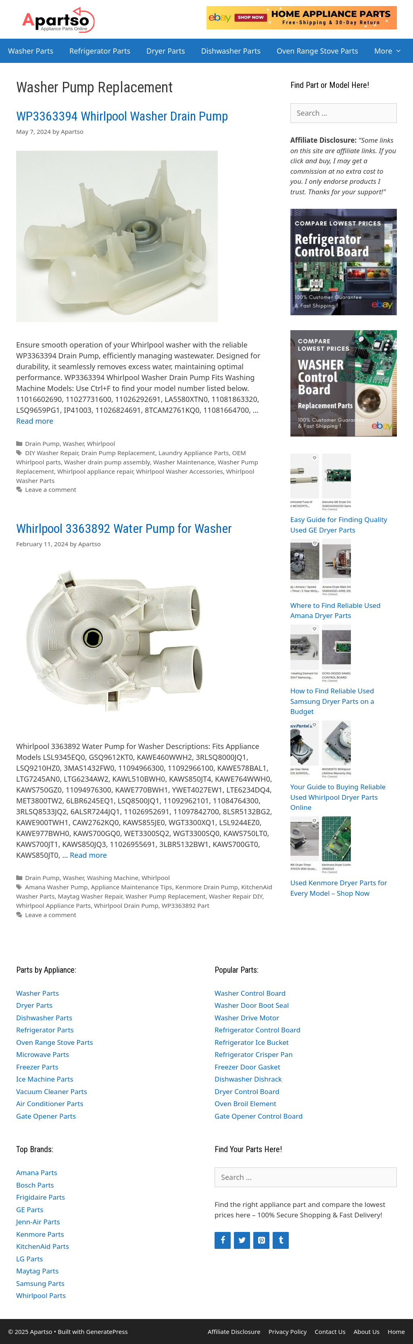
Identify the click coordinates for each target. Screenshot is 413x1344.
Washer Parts (30, 51)
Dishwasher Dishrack (248, 1079)
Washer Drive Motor (247, 1017)
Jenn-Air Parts (38, 1221)
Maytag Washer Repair (90, 896)
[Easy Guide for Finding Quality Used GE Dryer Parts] (320, 483)
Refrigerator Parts (99, 51)
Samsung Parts (40, 1283)
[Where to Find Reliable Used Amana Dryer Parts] (320, 568)
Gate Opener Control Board (258, 1116)
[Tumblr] (281, 1240)
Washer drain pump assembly (107, 462)
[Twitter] (242, 1240)
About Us (367, 1331)
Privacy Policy (288, 1331)
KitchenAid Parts (42, 1246)
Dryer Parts (165, 51)
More (392, 51)
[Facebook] (223, 1240)
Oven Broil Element (245, 1103)
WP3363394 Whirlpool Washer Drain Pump (122, 116)
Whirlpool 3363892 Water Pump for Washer (124, 528)
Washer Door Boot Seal (252, 1005)
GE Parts (29, 1209)
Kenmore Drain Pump (206, 887)
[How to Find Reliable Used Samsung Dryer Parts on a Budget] (320, 654)
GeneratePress (106, 1331)
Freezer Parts (37, 1066)
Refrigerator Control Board (257, 1029)
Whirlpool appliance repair (95, 471)
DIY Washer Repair (51, 453)
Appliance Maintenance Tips (131, 887)
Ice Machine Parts (44, 1079)
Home (396, 1331)
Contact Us (330, 1331)
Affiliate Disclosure (234, 1331)
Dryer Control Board (247, 1091)
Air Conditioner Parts (49, 1103)
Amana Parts (36, 1172)
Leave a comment (50, 489)
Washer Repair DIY (236, 896)
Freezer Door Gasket (247, 1066)
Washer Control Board (250, 993)
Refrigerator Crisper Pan (254, 1054)
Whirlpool (101, 443)
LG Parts (29, 1258)
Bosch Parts (35, 1185)
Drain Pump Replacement (118, 453)
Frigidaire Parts (40, 1197)
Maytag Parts (37, 1270)
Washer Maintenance (184, 462)
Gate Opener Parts (46, 1116)
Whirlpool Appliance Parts (53, 905)
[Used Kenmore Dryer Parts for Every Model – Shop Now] (320, 846)
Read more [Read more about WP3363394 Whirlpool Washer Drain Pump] (34, 421)
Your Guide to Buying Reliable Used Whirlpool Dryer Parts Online (338, 797)
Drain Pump (42, 443)
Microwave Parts (42, 1054)
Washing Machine (112, 878)
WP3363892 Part (185, 905)
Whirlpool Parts (41, 1295)
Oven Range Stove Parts (317, 51)
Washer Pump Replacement (165, 896)
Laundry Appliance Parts (194, 453)
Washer (73, 443)
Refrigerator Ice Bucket (252, 1042)
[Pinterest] (261, 1240)
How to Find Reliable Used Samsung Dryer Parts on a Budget (332, 701)
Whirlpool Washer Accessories (179, 471)
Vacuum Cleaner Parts (51, 1091)
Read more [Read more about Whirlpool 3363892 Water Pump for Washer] (88, 855)
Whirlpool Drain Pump (126, 905)
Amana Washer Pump (56, 887)
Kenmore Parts (40, 1234)
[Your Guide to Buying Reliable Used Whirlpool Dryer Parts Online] (320, 750)
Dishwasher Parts (231, 51)
